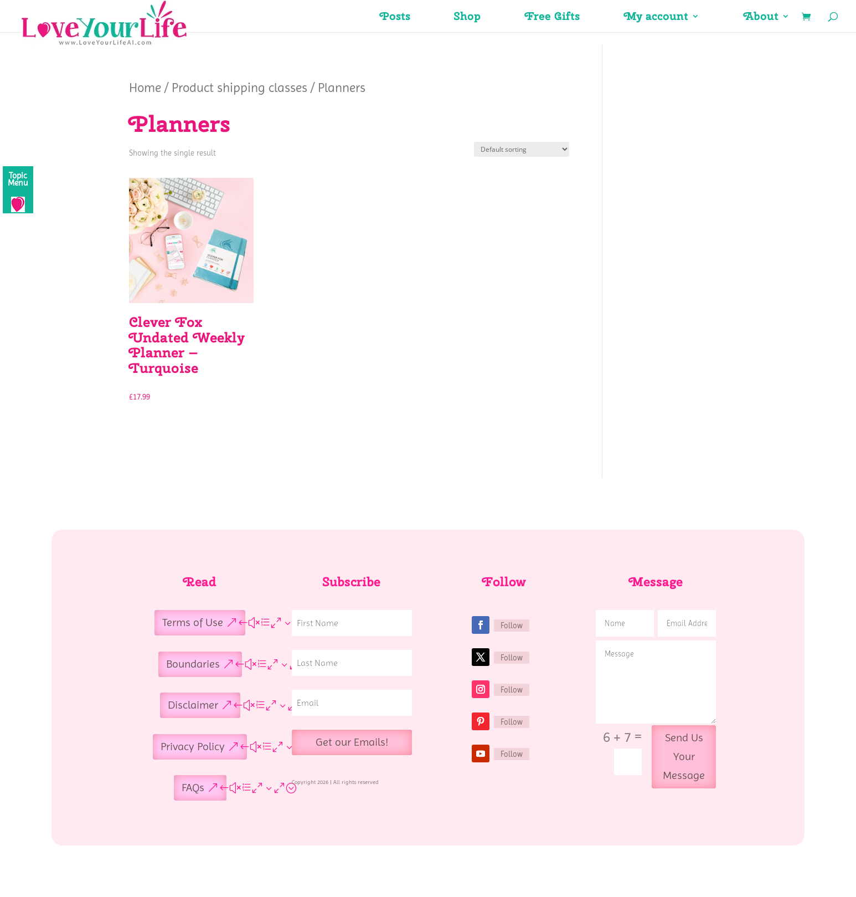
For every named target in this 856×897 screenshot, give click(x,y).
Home (145, 87)
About (761, 17)
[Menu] (18, 189)
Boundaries (193, 664)
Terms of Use (192, 622)
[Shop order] (521, 149)
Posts (395, 17)
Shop (468, 17)
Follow (512, 625)
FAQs (193, 787)
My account (656, 17)
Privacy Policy (193, 746)
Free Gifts (552, 17)
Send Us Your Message (684, 756)
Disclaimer (193, 705)
